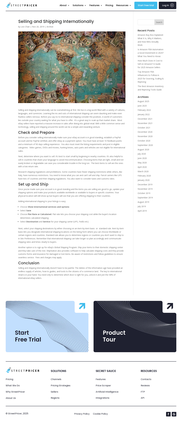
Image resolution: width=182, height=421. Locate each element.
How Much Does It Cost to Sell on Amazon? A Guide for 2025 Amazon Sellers (150, 64)
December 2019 (145, 184)
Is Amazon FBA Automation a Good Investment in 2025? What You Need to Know (151, 53)
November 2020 (145, 136)
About (63, 5)
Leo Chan (25, 26)
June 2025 (142, 105)
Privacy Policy (82, 413)
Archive (50, 26)
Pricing (109, 5)
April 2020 (142, 167)
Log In (165, 5)
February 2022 (144, 110)
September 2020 (145, 145)
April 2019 (142, 210)
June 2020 (142, 158)
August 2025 (143, 101)
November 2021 (145, 123)
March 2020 (143, 171)
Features (94, 5)
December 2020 (145, 132)
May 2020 (142, 162)
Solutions (78, 5)
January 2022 (144, 114)
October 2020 (144, 140)
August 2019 (143, 202)
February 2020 (144, 175)
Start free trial (146, 5)
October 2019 (144, 193)
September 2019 (145, 197)
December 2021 (145, 118)
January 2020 (144, 180)
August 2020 (143, 149)
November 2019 (145, 189)
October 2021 (144, 127)
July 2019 (142, 206)
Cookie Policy (100, 413)
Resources (122, 5)
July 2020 (142, 153)
